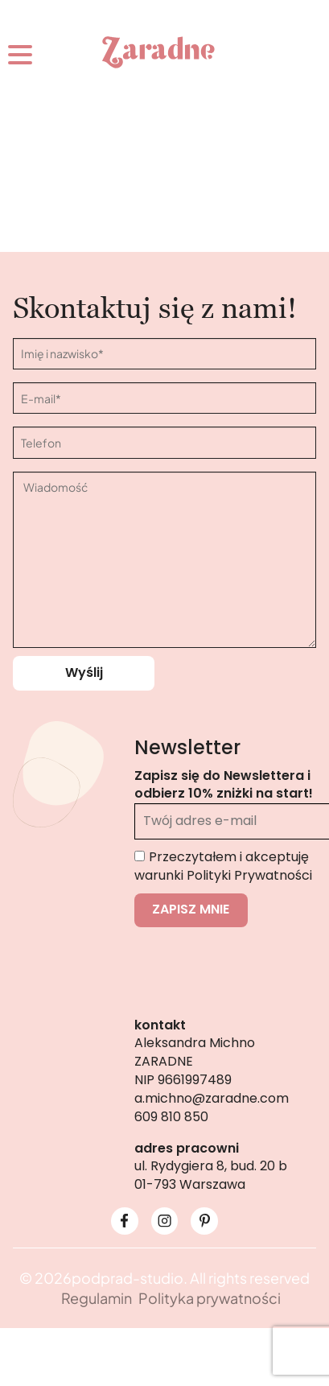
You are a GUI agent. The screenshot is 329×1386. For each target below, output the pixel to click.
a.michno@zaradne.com (211, 1098)
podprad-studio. (129, 1277)
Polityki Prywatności (249, 875)
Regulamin (96, 1298)
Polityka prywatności (209, 1298)
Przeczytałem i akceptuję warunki (223, 866)
